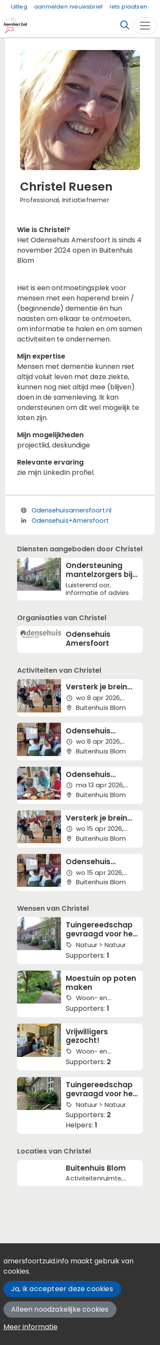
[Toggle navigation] (145, 25)
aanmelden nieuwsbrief (68, 7)
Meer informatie (30, 1327)
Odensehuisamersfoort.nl (71, 510)
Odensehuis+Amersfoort (70, 520)
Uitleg (19, 7)
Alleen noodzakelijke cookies (60, 1309)
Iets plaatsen (128, 7)
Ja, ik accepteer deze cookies (62, 1289)
